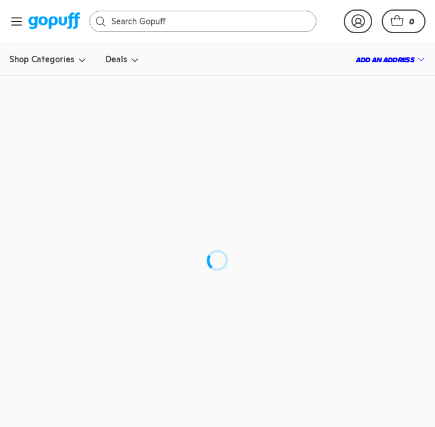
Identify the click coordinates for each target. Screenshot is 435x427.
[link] (54, 21)
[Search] (197, 21)
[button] (404, 21)
